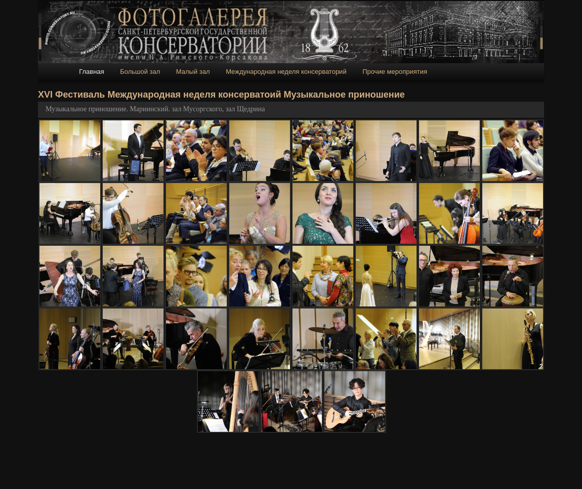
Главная (91, 71)
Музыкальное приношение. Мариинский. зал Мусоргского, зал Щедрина (155, 109)
